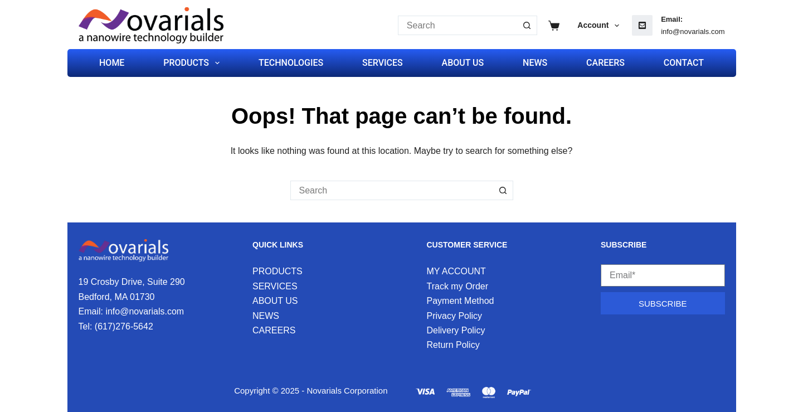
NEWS (535, 62)
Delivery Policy (456, 330)
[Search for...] (458, 25)
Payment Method (460, 301)
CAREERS (605, 62)
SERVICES (382, 62)
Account (600, 25)
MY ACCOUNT (456, 271)
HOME (111, 62)
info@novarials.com (692, 31)
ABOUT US (463, 62)
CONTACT (684, 62)
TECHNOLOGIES (291, 62)
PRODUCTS (193, 63)
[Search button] (527, 25)
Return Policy (453, 345)
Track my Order (458, 286)
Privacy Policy (455, 316)
